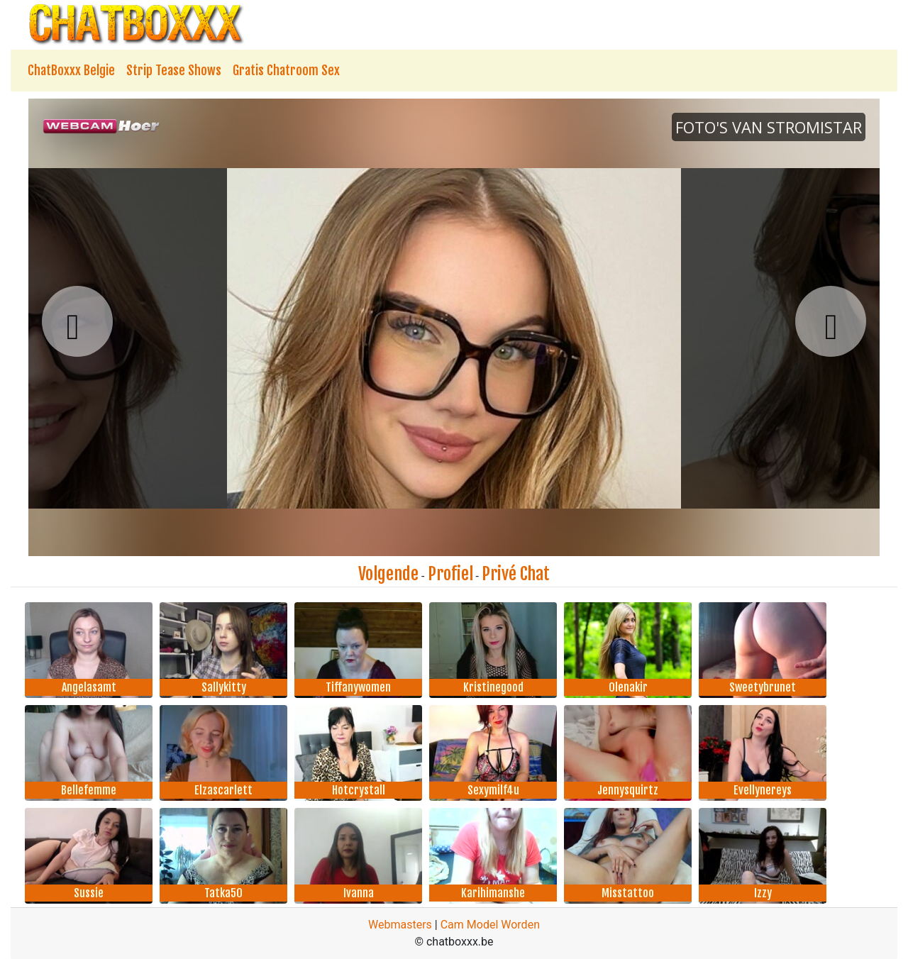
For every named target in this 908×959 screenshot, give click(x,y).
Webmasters (400, 924)
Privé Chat (516, 573)
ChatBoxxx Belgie (71, 70)
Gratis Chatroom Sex (286, 70)
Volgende (388, 573)
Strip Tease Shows (173, 70)
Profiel (450, 573)
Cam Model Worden (490, 924)
